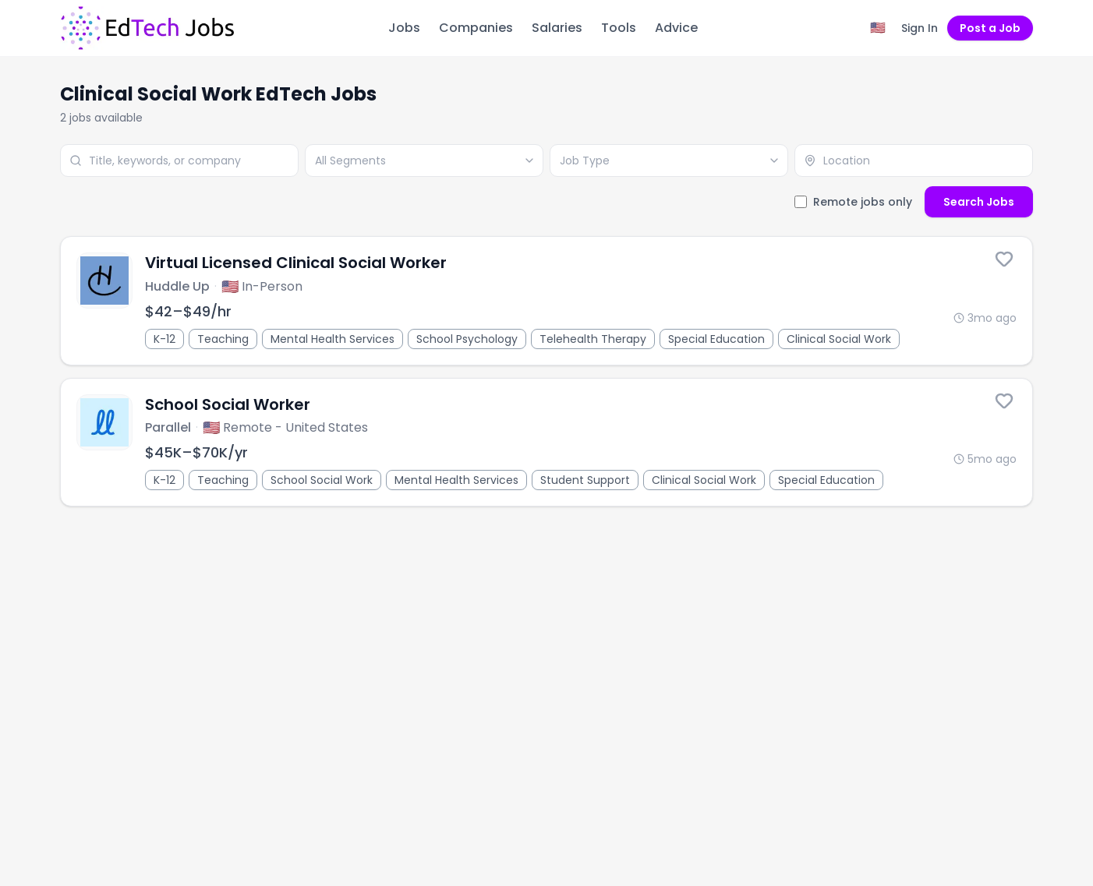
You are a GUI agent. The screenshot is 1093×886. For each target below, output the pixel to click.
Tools (618, 28)
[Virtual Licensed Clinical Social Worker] (546, 301)
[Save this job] (1004, 258)
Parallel (168, 427)
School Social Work (322, 480)
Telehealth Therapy (592, 339)
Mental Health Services (332, 339)
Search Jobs (978, 202)
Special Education (716, 339)
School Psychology (467, 339)
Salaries (557, 28)
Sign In (919, 28)
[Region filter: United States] (878, 28)
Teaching (223, 339)
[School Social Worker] (546, 443)
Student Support (585, 480)
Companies (476, 28)
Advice (676, 28)
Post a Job (990, 28)
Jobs (404, 28)
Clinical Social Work (839, 339)
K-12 (164, 339)
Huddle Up (177, 286)
